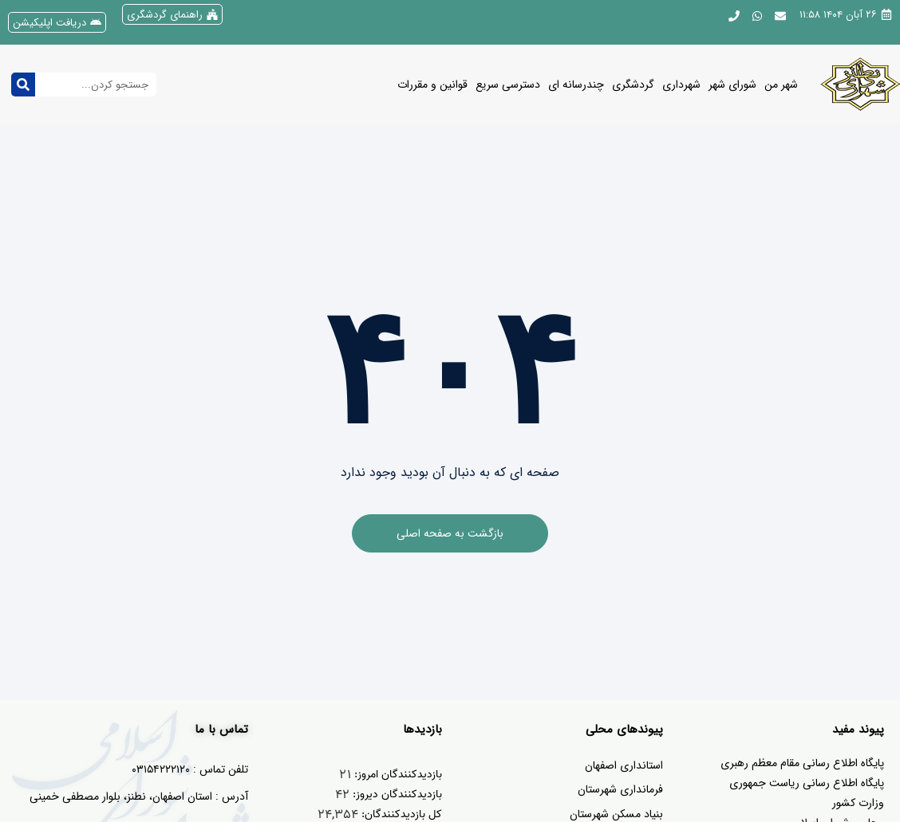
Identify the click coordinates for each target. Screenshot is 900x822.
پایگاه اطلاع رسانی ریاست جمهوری (806, 783)
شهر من (781, 84)
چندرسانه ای (576, 84)
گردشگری (633, 84)
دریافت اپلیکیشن (49, 22)
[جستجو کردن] (23, 84)
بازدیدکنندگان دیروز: (395, 794)
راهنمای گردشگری (165, 14)
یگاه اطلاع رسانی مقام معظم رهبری (799, 763)
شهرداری (681, 84)
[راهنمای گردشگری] (212, 14)
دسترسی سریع (508, 84)
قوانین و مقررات (432, 84)
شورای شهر (732, 84)
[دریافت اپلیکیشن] (95, 22)
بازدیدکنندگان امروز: (396, 774)
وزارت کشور (858, 803)
